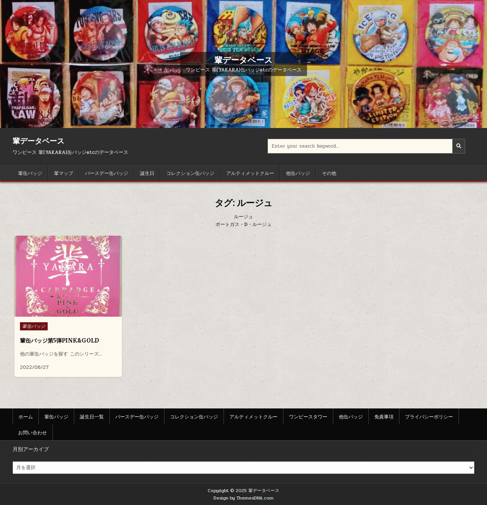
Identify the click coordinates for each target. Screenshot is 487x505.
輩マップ (63, 172)
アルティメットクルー (250, 172)
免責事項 (384, 416)
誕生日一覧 (92, 416)
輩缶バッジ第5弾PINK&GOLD (59, 340)
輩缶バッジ (30, 172)
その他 (329, 172)
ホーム (25, 416)
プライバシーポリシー (429, 416)
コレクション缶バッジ (190, 172)
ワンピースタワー (308, 416)
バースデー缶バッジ (106, 172)
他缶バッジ (298, 172)
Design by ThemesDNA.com (243, 498)
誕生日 (147, 172)
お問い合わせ (32, 432)
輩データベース (243, 59)
